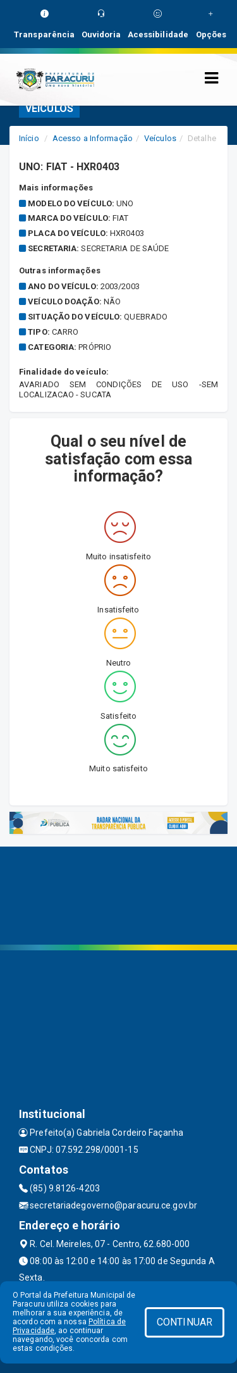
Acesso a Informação (92, 138)
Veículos (160, 138)
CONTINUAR (184, 1322)
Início (29, 138)
